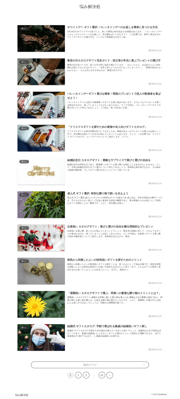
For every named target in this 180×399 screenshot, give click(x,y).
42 (101, 376)
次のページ (90, 365)
